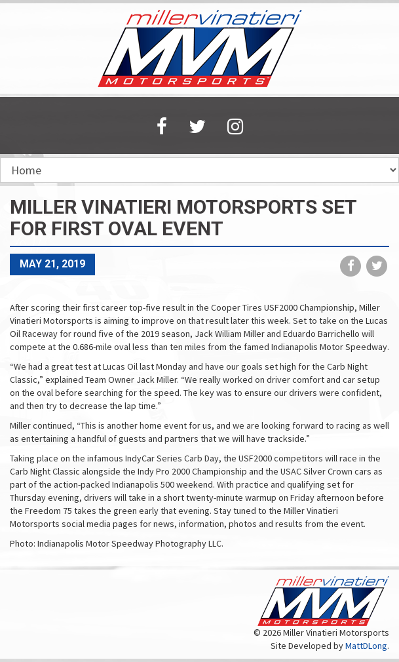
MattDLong (366, 646)
